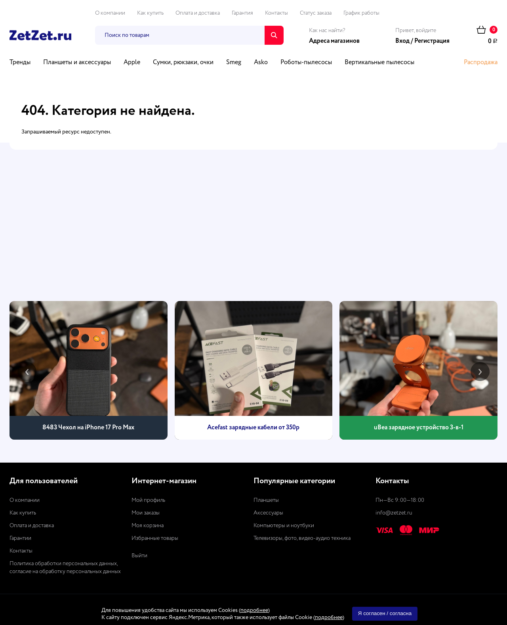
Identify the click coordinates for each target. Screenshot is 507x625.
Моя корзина (148, 525)
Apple (132, 62)
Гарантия (242, 13)
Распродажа (480, 62)
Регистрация (432, 41)
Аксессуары (268, 513)
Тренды (20, 62)
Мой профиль (148, 500)
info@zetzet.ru (393, 513)
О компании (110, 13)
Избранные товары (155, 538)
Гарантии (20, 538)
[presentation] (26, 371)
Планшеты (266, 500)
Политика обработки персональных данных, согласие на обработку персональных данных (65, 567)
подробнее (254, 610)
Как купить (150, 13)
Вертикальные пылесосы (379, 62)
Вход (402, 41)
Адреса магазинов (334, 41)
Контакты (276, 13)
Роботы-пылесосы (306, 62)
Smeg (233, 62)
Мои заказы (146, 513)
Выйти (139, 555)
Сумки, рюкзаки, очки (183, 62)
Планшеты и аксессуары (77, 62)
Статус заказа (316, 13)
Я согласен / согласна (385, 613)
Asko (261, 62)
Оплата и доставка (197, 13)
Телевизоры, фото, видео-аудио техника (302, 538)
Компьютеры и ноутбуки (284, 525)
